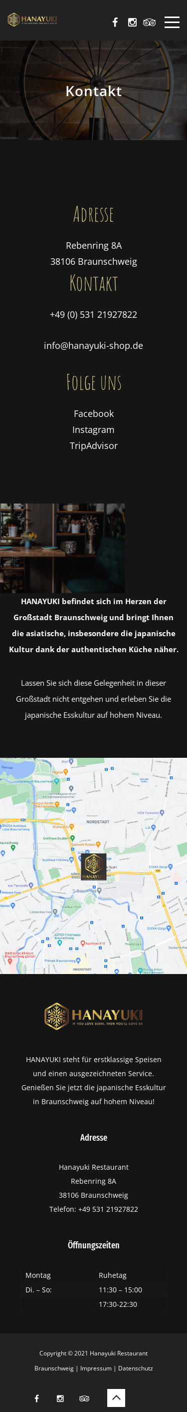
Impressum (96, 1368)
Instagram (93, 429)
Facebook (94, 413)
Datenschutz (135, 1368)
